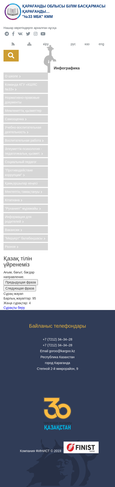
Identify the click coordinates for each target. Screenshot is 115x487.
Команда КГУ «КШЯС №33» (21, 87)
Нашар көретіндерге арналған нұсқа (30, 28)
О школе (13, 76)
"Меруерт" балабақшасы (25, 238)
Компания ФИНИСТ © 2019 (40, 451)
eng (101, 44)
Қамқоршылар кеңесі (21, 183)
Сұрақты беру (14, 308)
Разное (11, 247)
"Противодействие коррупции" (19, 172)
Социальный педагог (20, 162)
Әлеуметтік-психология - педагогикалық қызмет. (24, 151)
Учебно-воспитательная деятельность (23, 130)
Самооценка (16, 119)
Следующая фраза (19, 288)
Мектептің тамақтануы (23, 192)
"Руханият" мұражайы (23, 208)
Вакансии (13, 230)
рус (73, 44)
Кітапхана (13, 200)
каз (87, 44)
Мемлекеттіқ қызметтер (23, 110)
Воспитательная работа (24, 140)
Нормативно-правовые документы (22, 100)
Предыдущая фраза (20, 282)
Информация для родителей (18, 219)
